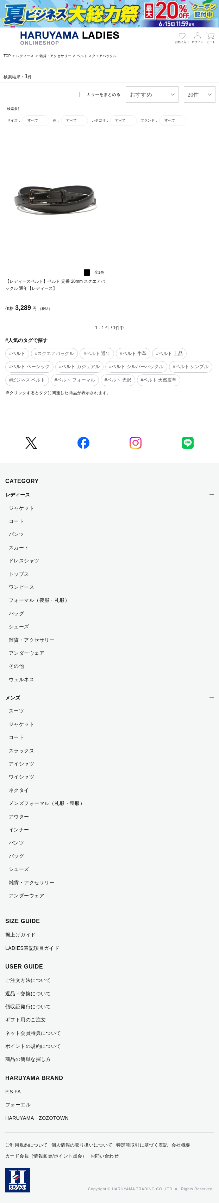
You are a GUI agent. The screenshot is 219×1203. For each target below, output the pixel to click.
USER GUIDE (24, 967)
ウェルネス (21, 679)
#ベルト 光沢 (118, 380)
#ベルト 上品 (169, 353)
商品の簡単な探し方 (28, 1059)
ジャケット (21, 508)
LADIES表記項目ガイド (32, 948)
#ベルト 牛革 (133, 353)
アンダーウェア (26, 653)
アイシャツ (21, 764)
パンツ (16, 534)
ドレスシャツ (24, 560)
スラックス (21, 750)
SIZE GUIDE (22, 921)
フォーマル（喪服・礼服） (39, 600)
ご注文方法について (28, 980)
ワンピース (21, 587)
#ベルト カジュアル (79, 366)
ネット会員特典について (33, 1033)
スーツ (16, 711)
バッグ (16, 613)
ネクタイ (19, 790)
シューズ (19, 626)
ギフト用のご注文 (25, 1019)
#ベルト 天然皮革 (159, 380)
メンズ (12, 698)
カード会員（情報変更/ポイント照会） (46, 1156)
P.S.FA (13, 1091)
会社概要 (180, 1145)
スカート (19, 547)
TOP (7, 56)
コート (16, 521)
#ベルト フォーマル (75, 380)
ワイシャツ (21, 777)
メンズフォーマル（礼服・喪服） (47, 803)
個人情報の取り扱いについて (82, 1145)
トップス (19, 574)
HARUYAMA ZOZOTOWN (37, 1118)
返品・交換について (28, 993)
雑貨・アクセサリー (55, 56)
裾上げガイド (20, 935)
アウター (19, 816)
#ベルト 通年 (96, 353)
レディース (25, 56)
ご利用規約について (26, 1145)
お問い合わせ (104, 1156)
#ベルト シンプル (191, 366)
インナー (19, 829)
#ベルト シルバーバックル (136, 366)
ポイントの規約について (33, 1046)
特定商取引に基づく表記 (142, 1145)
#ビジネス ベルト (27, 380)
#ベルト (17, 353)
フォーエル (18, 1104)
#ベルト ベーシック (29, 366)
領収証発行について (28, 1006)
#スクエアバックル (54, 353)
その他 (16, 666)
